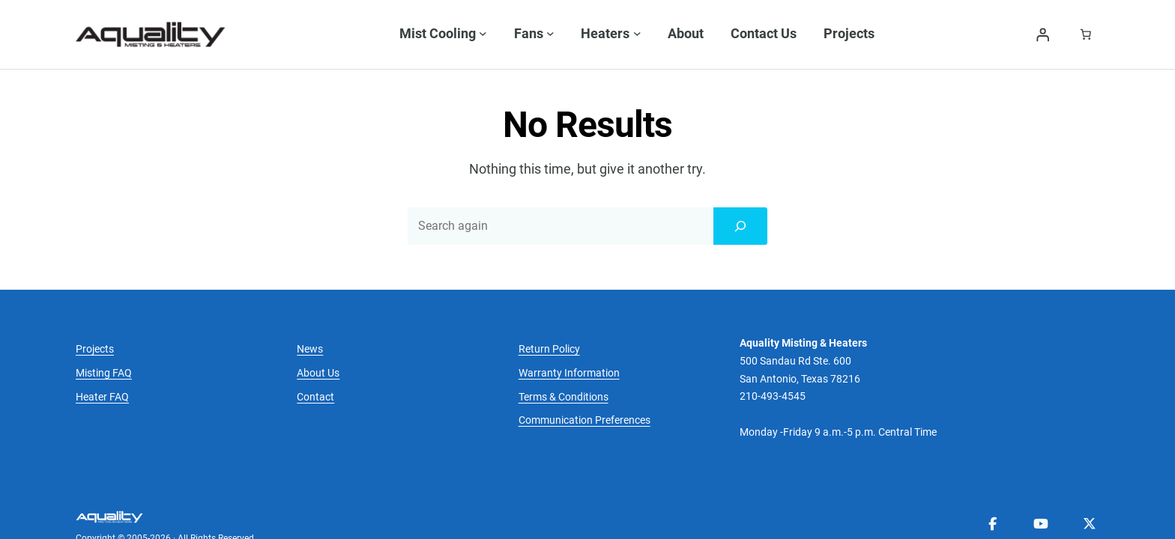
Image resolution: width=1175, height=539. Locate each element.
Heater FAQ (102, 351)
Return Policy (549, 303)
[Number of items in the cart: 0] (1085, 34)
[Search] (740, 180)
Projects (95, 303)
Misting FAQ (104, 327)
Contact (315, 351)
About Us (318, 327)
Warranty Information (569, 327)
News (310, 303)
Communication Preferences (584, 375)
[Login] (1042, 34)
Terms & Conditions (563, 351)
